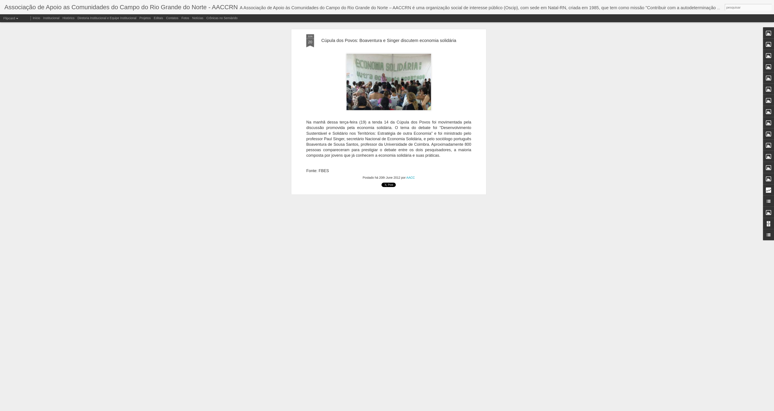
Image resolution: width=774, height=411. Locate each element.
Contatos (172, 18)
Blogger (404, 408)
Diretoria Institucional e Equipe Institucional (107, 18)
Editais (158, 18)
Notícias (197, 18)
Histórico (68, 18)
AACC (410, 77)
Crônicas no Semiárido (222, 18)
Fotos (185, 18)
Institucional (51, 18)
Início (36, 18)
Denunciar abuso (419, 408)
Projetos (145, 18)
